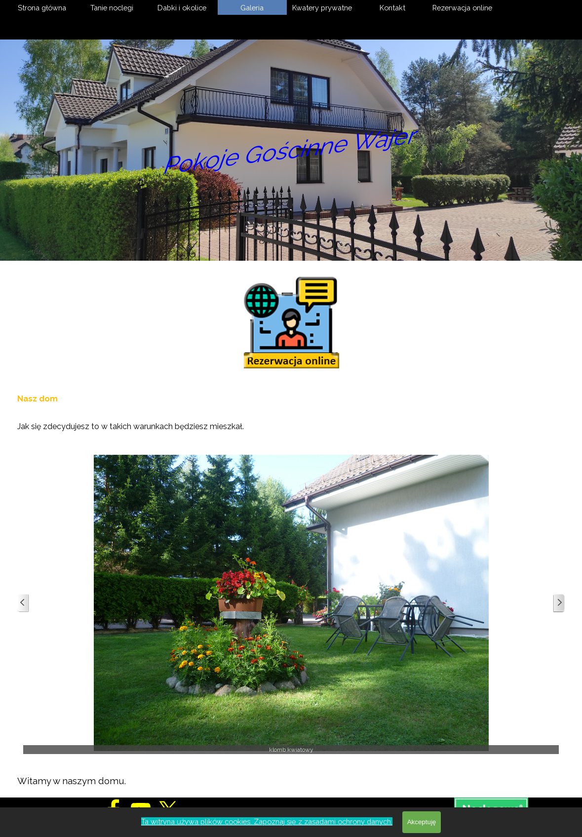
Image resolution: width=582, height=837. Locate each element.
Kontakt (392, 7)
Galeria (252, 7)
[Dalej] (559, 603)
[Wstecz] (23, 603)
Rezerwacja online (462, 7)
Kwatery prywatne (322, 7)
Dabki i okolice (181, 7)
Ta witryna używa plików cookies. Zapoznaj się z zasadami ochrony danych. (266, 821)
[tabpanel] (291, 412)
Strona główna (42, 7)
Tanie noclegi (111, 7)
